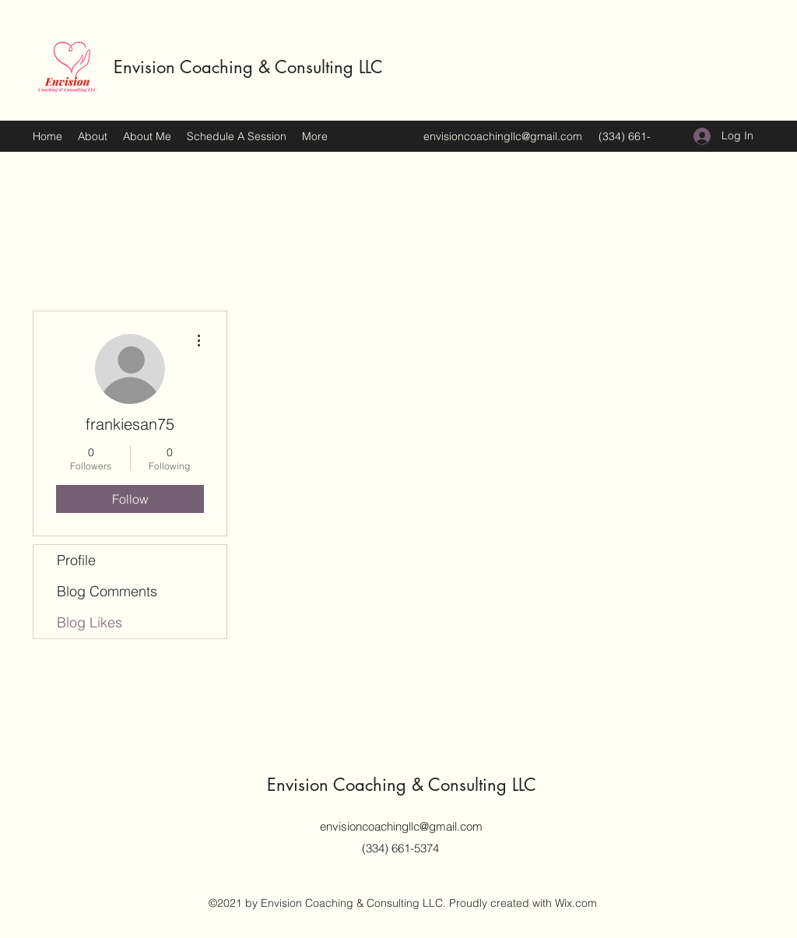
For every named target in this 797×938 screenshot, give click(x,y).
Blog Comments (107, 591)
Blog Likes (89, 622)
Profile (76, 560)
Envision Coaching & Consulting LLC (248, 67)
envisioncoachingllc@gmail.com (502, 136)
